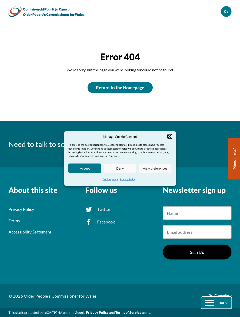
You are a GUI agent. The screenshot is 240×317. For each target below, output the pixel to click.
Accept (85, 168)
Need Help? (234, 158)
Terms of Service (128, 312)
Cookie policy (110, 179)
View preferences (155, 168)
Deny (120, 168)
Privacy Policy (127, 179)
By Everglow (219, 295)
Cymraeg (226, 11)
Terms (14, 220)
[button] (170, 136)
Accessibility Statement (30, 231)
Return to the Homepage (120, 87)
